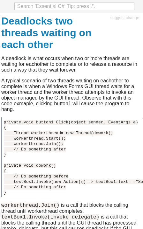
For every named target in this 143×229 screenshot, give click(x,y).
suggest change (124, 17)
